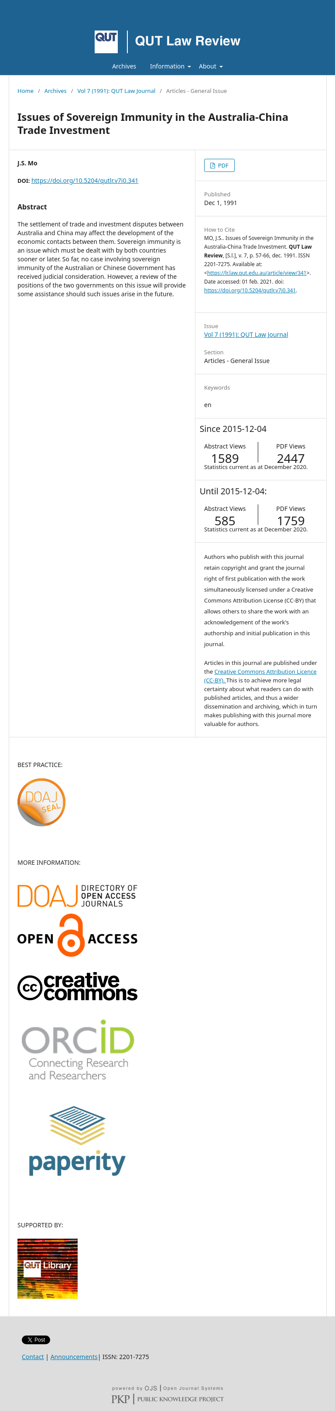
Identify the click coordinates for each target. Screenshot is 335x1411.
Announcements (74, 1357)
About (208, 66)
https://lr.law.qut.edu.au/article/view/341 (257, 273)
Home (25, 91)
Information (168, 66)
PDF (222, 165)
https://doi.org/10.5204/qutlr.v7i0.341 (84, 180)
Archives (124, 66)
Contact (33, 1357)
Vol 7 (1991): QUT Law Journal (116, 91)
